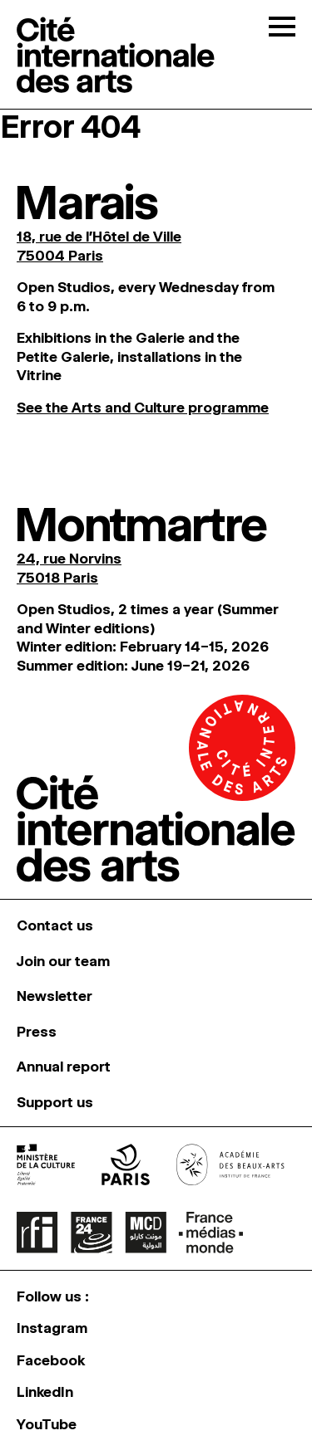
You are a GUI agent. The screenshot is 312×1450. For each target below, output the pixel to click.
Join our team (63, 961)
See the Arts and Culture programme (143, 407)
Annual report (64, 1066)
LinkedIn (45, 1392)
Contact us (55, 925)
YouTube (47, 1424)
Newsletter (54, 996)
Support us (55, 1102)
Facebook (51, 1360)
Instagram (52, 1328)
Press (37, 1031)
